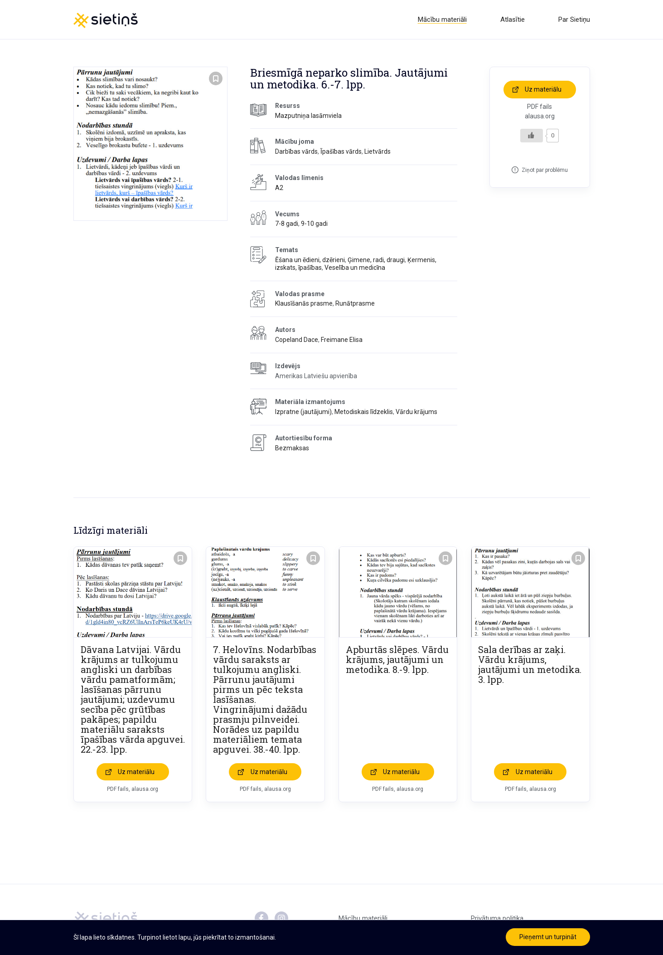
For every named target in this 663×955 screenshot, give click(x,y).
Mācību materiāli (442, 19)
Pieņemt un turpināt (547, 936)
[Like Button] (531, 135)
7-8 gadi (286, 223)
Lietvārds (377, 151)
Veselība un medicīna (354, 267)
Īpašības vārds (341, 151)
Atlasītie (512, 19)
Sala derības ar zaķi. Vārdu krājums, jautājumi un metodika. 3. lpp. (529, 664)
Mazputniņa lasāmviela (308, 115)
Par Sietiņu (574, 19)
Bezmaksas (292, 448)
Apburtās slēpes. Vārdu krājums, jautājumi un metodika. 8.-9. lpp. (397, 659)
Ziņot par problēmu (545, 170)
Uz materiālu (543, 89)
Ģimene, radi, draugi (376, 259)
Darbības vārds (296, 151)
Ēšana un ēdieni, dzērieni (310, 259)
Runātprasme (355, 303)
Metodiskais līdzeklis (363, 411)
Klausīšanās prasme (304, 303)
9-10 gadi (314, 223)
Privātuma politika (497, 918)
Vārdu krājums (416, 411)
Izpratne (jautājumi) (303, 411)
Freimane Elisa (342, 339)
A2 (279, 187)
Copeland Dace (296, 339)
